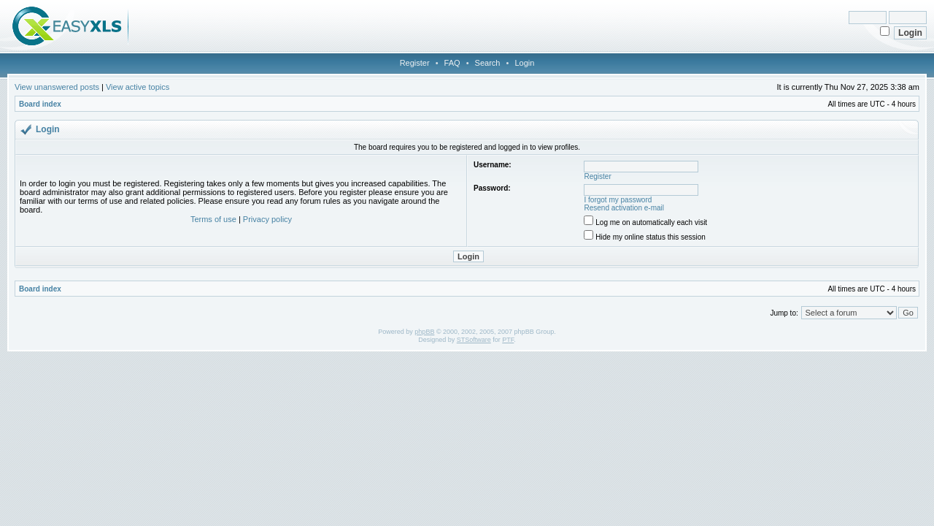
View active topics (137, 87)
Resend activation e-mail (624, 208)
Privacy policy (267, 219)
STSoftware (474, 339)
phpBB (424, 331)
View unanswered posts (57, 87)
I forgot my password (618, 200)
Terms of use (213, 219)
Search (488, 62)
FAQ (452, 62)
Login (524, 62)
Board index (40, 104)
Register (415, 62)
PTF (508, 339)
